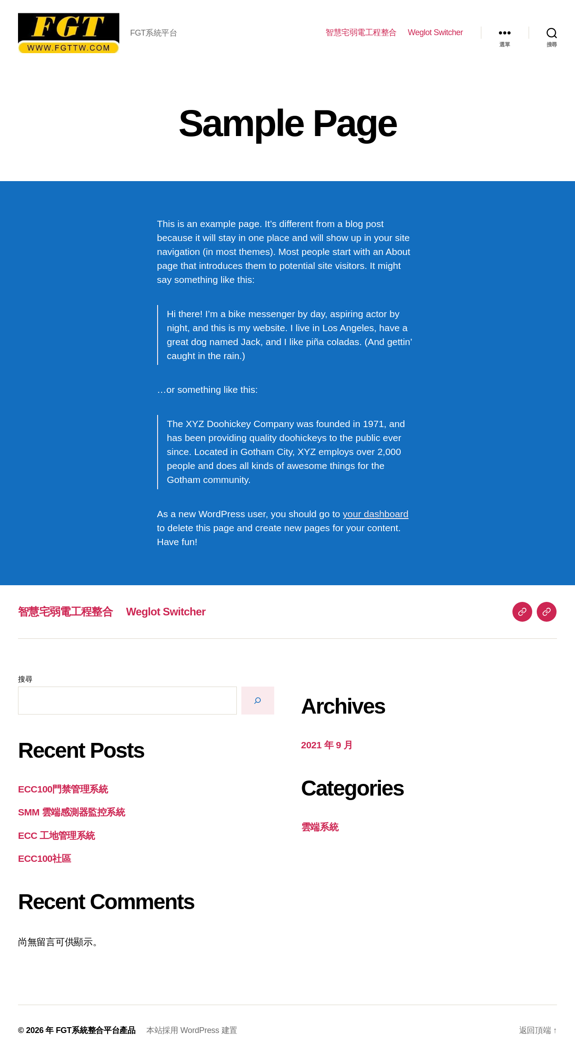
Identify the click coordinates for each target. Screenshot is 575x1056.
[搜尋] (257, 700)
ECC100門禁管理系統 (63, 789)
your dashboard (375, 514)
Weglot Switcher (435, 32)
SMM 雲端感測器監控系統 (71, 812)
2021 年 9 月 (327, 745)
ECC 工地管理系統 (56, 835)
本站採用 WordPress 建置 (191, 1030)
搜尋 (25, 679)
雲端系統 (320, 827)
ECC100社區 (44, 858)
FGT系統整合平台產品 (96, 1030)
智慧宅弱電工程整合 (361, 32)
